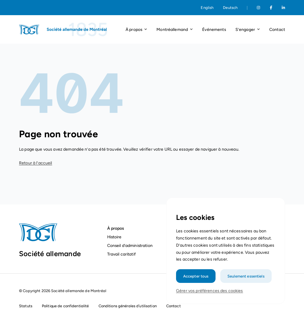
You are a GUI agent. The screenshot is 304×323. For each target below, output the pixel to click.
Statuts (25, 306)
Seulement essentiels (245, 280)
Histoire (114, 236)
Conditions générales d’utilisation (128, 306)
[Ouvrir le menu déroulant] (145, 29)
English (207, 7)
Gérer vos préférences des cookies (210, 294)
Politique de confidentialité (65, 306)
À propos (115, 228)
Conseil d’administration (130, 245)
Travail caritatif (122, 254)
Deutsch (230, 7)
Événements (214, 29)
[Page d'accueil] (63, 29)
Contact (277, 29)
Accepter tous (196, 280)
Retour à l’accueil (35, 163)
